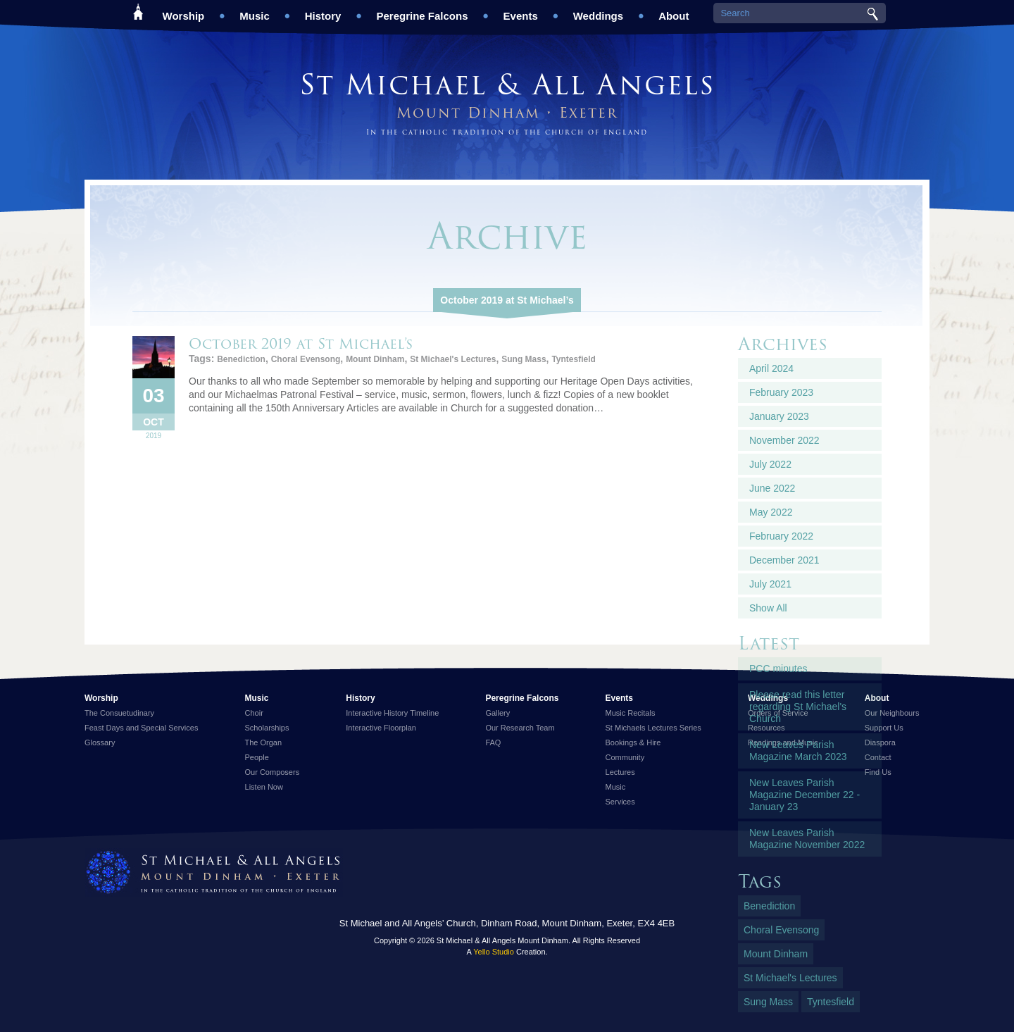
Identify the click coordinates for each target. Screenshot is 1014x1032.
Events (521, 11)
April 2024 (771, 368)
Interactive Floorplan (381, 727)
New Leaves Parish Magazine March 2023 (798, 750)
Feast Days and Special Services (141, 727)
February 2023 (781, 392)
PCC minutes (778, 668)
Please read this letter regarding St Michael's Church (797, 706)
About (673, 11)
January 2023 (779, 416)
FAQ (493, 742)
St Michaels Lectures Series (653, 727)
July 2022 (770, 464)
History (323, 11)
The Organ (263, 742)
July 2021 (770, 584)
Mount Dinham (375, 359)
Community (625, 757)
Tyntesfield (573, 359)
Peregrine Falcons (421, 11)
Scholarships (267, 727)
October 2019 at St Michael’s (506, 300)
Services (620, 801)
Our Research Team (519, 727)
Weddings (598, 11)
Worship (184, 11)
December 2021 (784, 560)
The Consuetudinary (119, 713)
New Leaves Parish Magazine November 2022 (807, 838)
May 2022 (770, 512)
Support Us (884, 727)
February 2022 (781, 536)
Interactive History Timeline (392, 713)
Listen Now (264, 787)
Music (254, 11)
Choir (254, 713)
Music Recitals (631, 713)
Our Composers (272, 772)
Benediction (241, 359)
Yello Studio (493, 951)
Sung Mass (523, 359)
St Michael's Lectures (453, 359)
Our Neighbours (892, 713)
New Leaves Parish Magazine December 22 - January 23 (804, 794)
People (257, 757)
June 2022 (772, 488)
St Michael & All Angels (507, 84)
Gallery (497, 713)
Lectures (620, 772)
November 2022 (784, 440)
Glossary (99, 742)
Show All (768, 608)
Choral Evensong (306, 359)
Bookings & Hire (633, 742)
